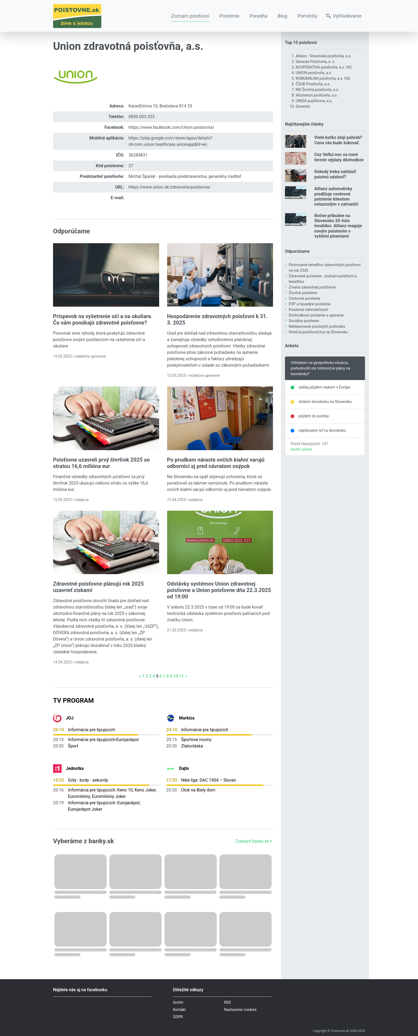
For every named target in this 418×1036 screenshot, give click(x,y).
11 (181, 676)
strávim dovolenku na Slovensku (325, 401)
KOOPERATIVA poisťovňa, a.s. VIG (324, 67)
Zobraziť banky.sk (254, 841)
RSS (227, 1002)
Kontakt (179, 1009)
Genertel (303, 106)
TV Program (73, 700)
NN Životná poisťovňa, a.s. (317, 89)
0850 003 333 (141, 116)
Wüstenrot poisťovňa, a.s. (316, 95)
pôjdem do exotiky (314, 416)
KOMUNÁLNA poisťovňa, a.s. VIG (323, 78)
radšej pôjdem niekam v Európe (324, 387)
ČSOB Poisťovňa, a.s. (313, 84)
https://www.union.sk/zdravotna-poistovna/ (169, 187)
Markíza (187, 718)
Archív (178, 1002)
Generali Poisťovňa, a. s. (315, 61)
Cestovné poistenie (304, 298)
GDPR (178, 1017)
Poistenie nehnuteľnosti (308, 309)
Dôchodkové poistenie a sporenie (316, 315)
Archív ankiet (301, 449)
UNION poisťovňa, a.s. (314, 73)
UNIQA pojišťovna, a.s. (314, 101)
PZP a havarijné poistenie (310, 304)
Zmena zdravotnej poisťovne (312, 287)
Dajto (184, 768)
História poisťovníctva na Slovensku (318, 332)
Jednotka (75, 768)
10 (175, 676)
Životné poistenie (303, 293)
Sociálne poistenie (304, 321)
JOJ (70, 718)
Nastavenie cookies (240, 1009)
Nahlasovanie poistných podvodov (317, 326)
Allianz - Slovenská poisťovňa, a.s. (323, 56)
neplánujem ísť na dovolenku (322, 430)
